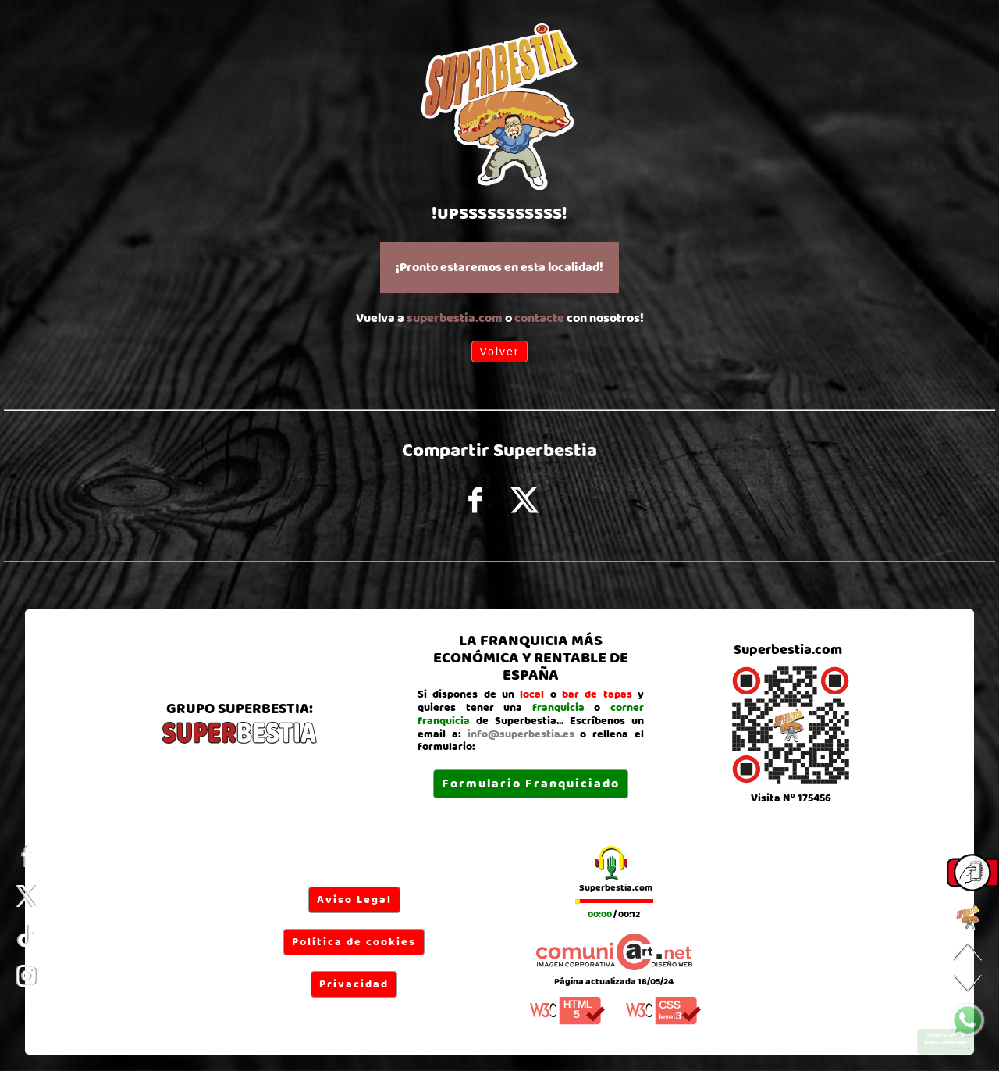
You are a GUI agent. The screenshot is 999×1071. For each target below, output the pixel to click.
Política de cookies (354, 942)
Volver (500, 351)
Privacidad (354, 984)
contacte (539, 318)
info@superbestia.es (521, 734)
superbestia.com (455, 318)
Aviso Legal (354, 900)
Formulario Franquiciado (531, 784)
